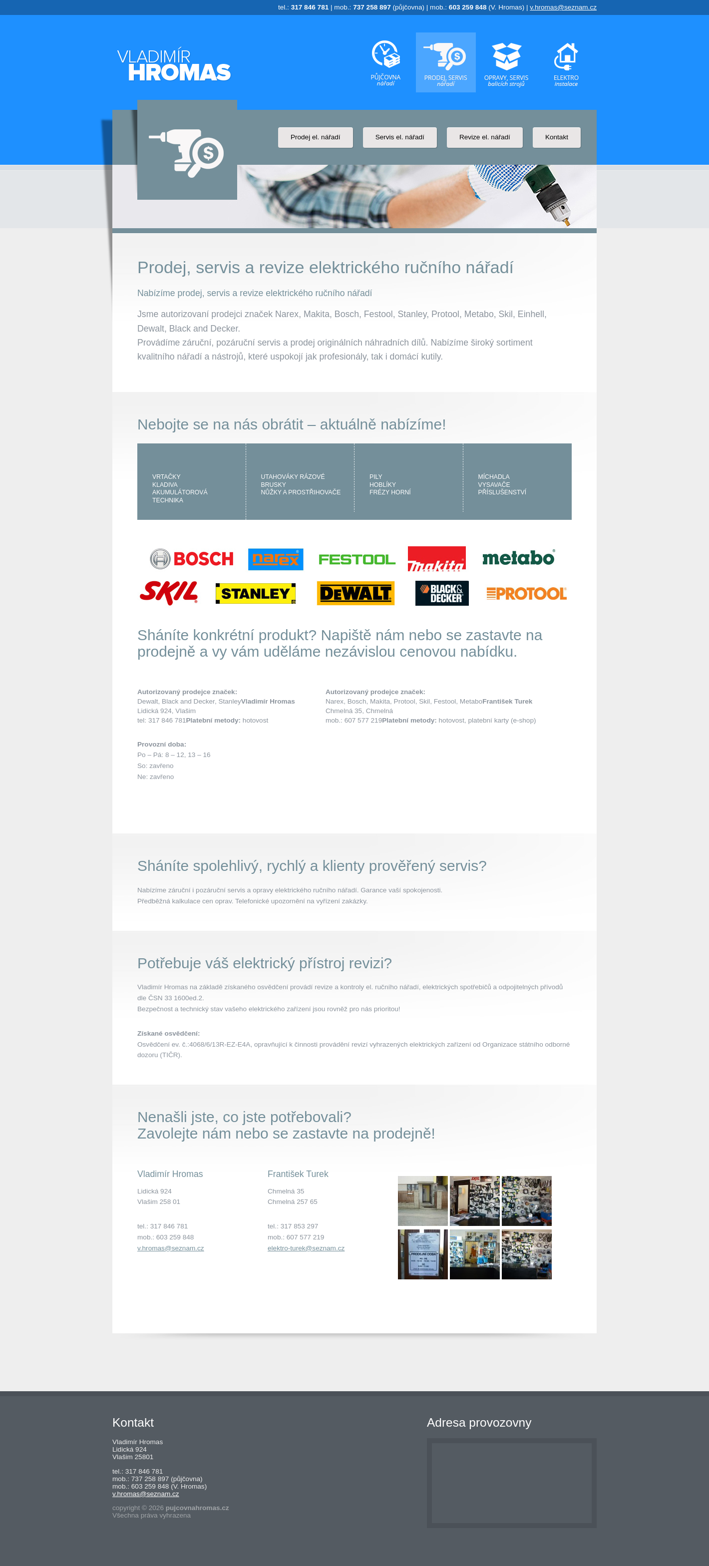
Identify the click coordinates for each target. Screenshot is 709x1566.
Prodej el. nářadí (316, 137)
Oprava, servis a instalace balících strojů (506, 62)
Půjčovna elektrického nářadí (385, 62)
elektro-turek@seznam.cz (306, 1248)
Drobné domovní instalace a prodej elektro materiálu (567, 62)
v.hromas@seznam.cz (563, 7)
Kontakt (556, 137)
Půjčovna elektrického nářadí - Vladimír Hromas (173, 63)
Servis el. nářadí (399, 137)
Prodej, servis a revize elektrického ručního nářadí (446, 62)
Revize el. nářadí (484, 137)
